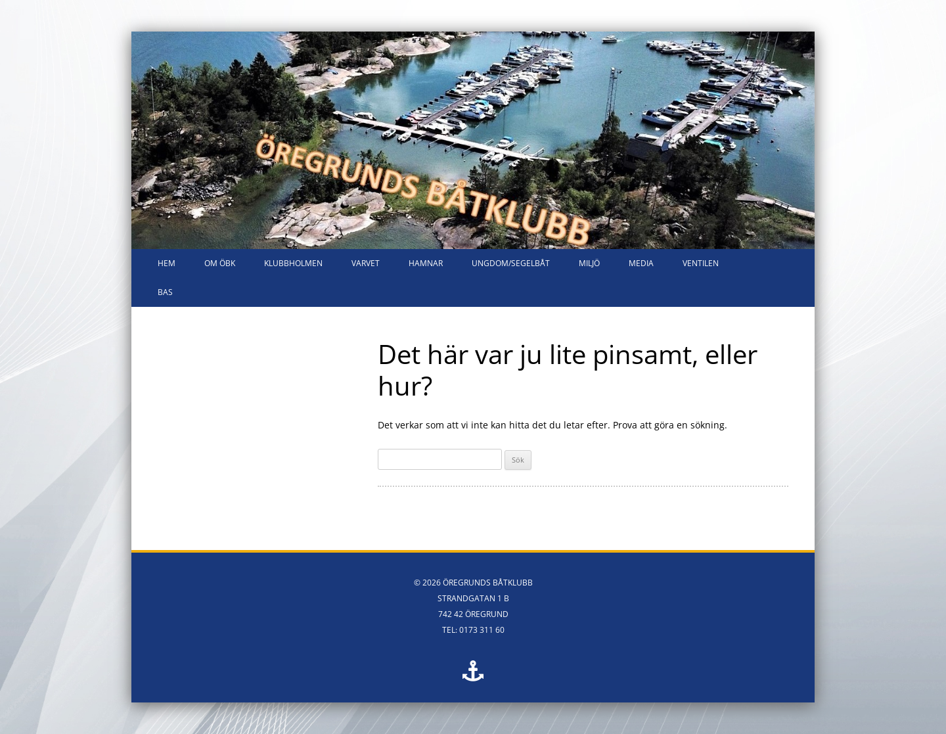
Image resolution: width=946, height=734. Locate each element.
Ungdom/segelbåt (511, 263)
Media (641, 263)
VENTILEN (701, 263)
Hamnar (426, 263)
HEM (166, 263)
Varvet (365, 263)
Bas (165, 292)
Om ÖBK (219, 263)
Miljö (589, 263)
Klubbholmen (293, 263)
